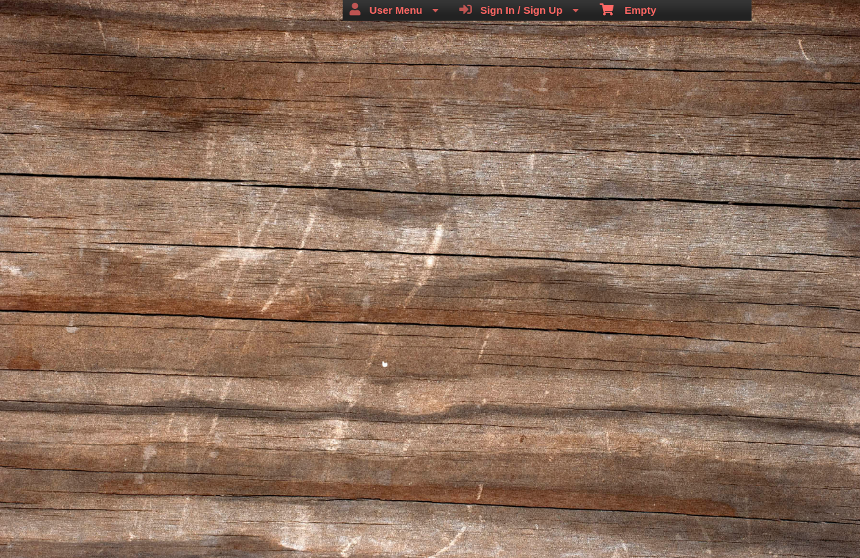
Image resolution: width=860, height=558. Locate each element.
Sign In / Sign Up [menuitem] (519, 9)
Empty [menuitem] (628, 9)
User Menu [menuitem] (394, 9)
